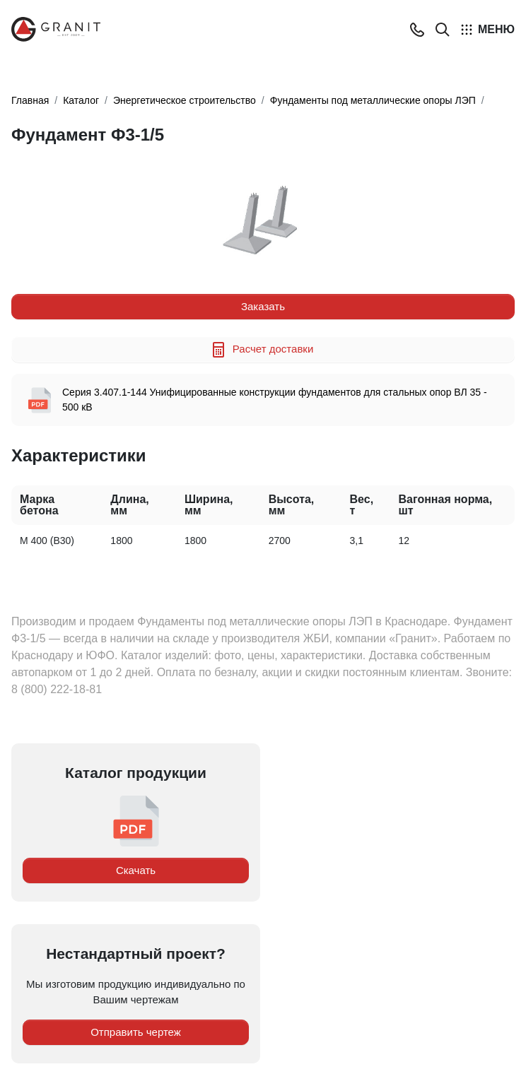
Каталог (81, 100)
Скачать (136, 870)
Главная (30, 100)
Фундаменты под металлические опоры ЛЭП (373, 100)
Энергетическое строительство (184, 100)
